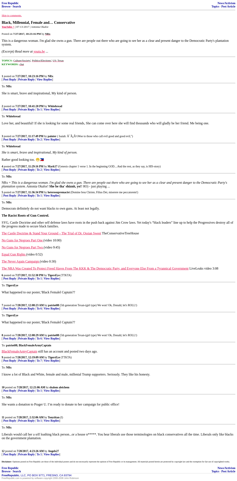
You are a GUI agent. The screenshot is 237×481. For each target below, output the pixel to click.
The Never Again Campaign (21, 261)
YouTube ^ (8, 26)
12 (3, 451)
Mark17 (52, 166)
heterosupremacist (59, 192)
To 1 (39, 109)
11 (3, 417)
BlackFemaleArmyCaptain (19, 351)
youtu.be (39, 51)
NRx (50, 76)
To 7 (39, 360)
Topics (215, 6)
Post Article (228, 6)
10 (3, 387)
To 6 (39, 308)
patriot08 (53, 305)
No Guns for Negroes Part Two (23, 247)
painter (52, 136)
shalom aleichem (59, 387)
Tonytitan (53, 417)
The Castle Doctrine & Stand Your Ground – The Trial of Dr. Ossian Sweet (51, 233)
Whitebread (55, 106)
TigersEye (54, 275)
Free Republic (10, 3)
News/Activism (226, 3)
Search (17, 6)
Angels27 (53, 451)
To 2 (39, 139)
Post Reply (9, 79)
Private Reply (26, 79)
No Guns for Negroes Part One (23, 240)
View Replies (44, 79)
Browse (6, 6)
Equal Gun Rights (14, 254)
